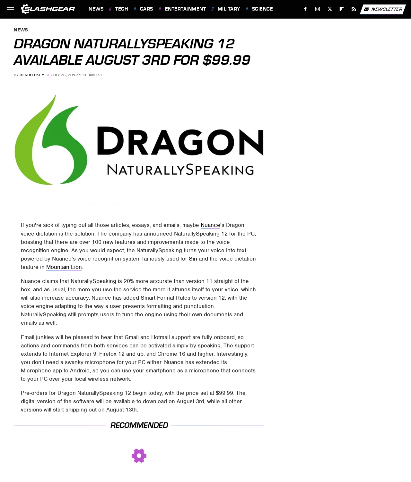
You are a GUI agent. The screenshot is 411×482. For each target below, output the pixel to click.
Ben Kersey (32, 75)
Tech (121, 9)
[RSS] (354, 9)
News (96, 9)
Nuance (210, 225)
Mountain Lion (64, 266)
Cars (146, 9)
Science (262, 9)
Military (229, 9)
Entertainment (185, 9)
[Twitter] (329, 9)
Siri (193, 258)
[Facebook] (305, 9)
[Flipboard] (341, 9)
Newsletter (383, 9)
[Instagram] (317, 9)
